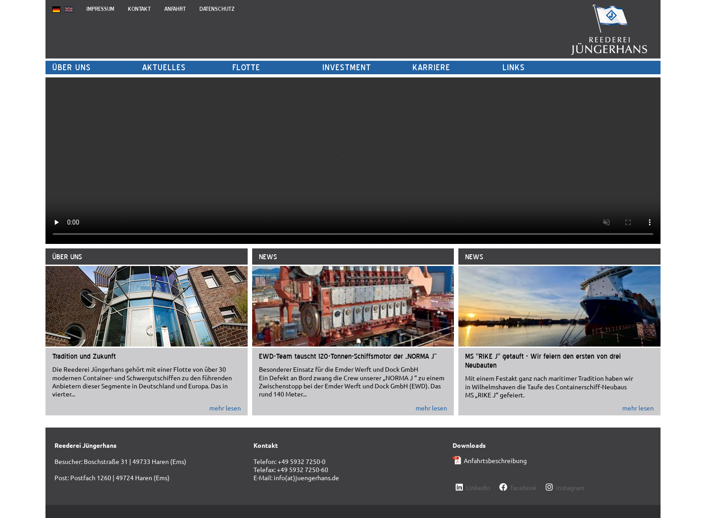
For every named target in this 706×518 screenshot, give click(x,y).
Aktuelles (164, 67)
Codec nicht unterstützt (353, 160)
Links (513, 67)
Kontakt (139, 8)
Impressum (100, 8)
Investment (346, 67)
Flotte (246, 67)
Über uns (71, 67)
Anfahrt (175, 8)
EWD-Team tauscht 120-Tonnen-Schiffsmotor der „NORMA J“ (348, 355)
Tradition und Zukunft (84, 355)
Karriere (431, 67)
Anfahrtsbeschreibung (495, 460)
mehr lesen (225, 408)
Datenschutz (217, 8)
